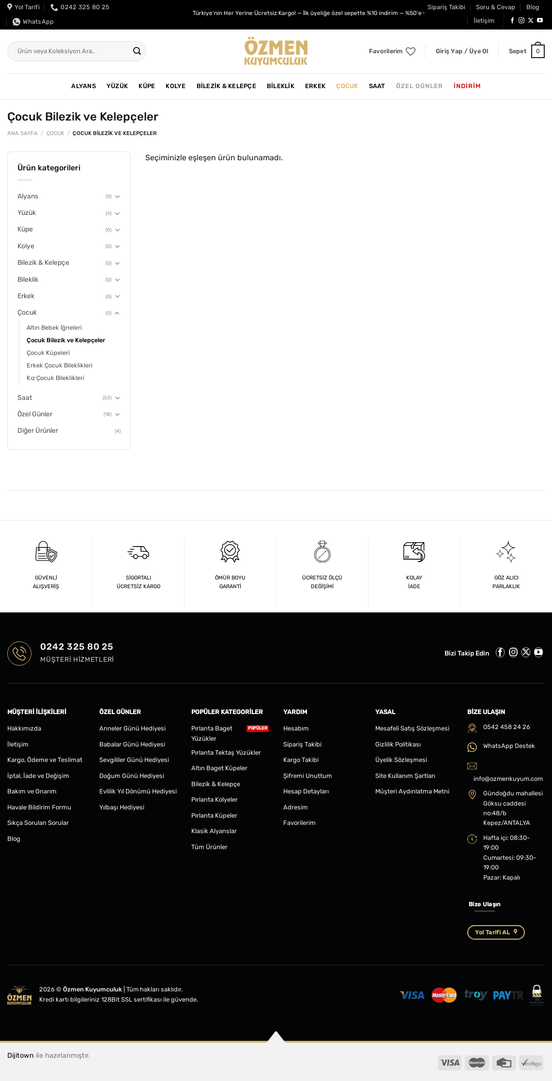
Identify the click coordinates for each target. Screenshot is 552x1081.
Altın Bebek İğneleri (54, 327)
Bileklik (280, 86)
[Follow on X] (531, 20)
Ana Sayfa (22, 133)
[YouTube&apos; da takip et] (540, 20)
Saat (377, 86)
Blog (532, 7)
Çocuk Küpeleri (48, 352)
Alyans (83, 86)
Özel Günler (419, 86)
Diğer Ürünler (37, 430)
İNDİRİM (467, 86)
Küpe (146, 86)
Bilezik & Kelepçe (226, 86)
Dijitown (20, 1055)
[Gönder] (137, 51)
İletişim (484, 20)
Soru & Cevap (495, 7)
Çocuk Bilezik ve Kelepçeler (66, 340)
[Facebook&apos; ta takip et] (512, 20)
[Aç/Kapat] (117, 196)
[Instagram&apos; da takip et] (521, 20)
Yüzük (117, 86)
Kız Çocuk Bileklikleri (55, 377)
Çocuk (347, 86)
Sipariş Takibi (446, 7)
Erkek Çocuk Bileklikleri (59, 365)
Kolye (175, 86)
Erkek (315, 86)
